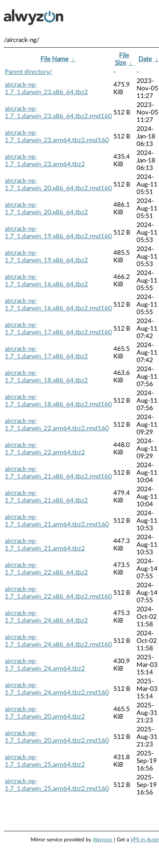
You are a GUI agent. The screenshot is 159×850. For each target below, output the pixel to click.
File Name (54, 59)
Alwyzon (102, 839)
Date (145, 59)
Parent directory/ (28, 72)
